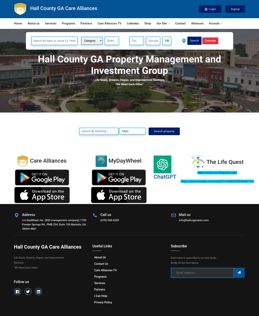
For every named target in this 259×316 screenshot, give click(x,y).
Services (51, 23)
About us (33, 23)
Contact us (101, 264)
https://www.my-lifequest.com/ (217, 172)
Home (18, 23)
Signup (235, 9)
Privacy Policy (103, 302)
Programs (68, 23)
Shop (147, 23)
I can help (100, 296)
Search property (164, 131)
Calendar (133, 23)
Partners (86, 23)
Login (210, 9)
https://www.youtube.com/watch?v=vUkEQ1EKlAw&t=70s (217, 181)
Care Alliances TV (109, 23)
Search (194, 40)
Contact (180, 23)
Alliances (197, 23)
